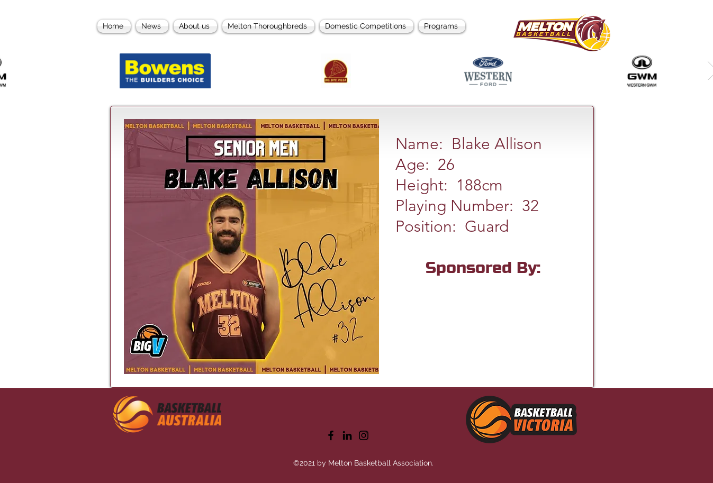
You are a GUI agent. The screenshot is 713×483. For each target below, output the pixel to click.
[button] (440, 26)
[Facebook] (330, 435)
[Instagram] (363, 435)
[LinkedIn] (347, 435)
